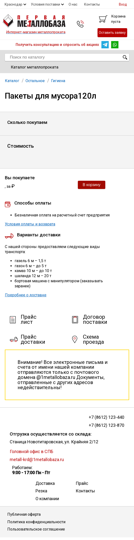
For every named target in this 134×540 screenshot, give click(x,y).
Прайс (82, 483)
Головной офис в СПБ (31, 451)
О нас (73, 4)
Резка (41, 490)
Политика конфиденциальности (36, 522)
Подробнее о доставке (25, 295)
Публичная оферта (24, 514)
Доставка (45, 483)
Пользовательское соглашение (36, 529)
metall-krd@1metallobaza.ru (37, 459)
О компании (47, 498)
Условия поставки (45, 4)
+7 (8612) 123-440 (106, 417)
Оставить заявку (112, 32)
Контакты (92, 4)
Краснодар (13, 4)
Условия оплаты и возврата (30, 224)
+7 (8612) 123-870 (106, 425)
